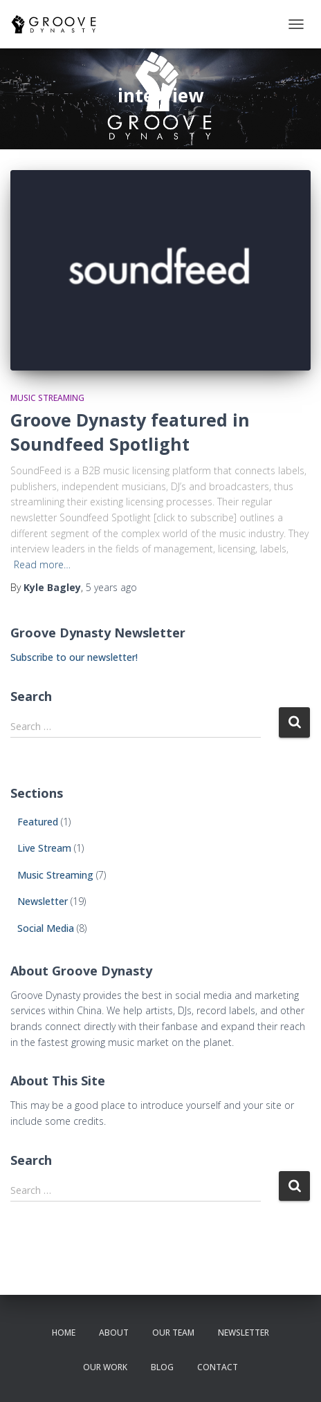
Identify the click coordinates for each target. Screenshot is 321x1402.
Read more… (42, 564)
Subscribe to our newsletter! (74, 657)
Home (63, 1332)
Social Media (45, 928)
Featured (37, 821)
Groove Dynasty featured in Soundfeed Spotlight (130, 432)
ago (111, 587)
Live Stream (44, 847)
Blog (162, 1367)
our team (173, 1332)
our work (105, 1367)
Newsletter (42, 901)
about (114, 1332)
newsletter (243, 1332)
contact (217, 1367)
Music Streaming (47, 398)
